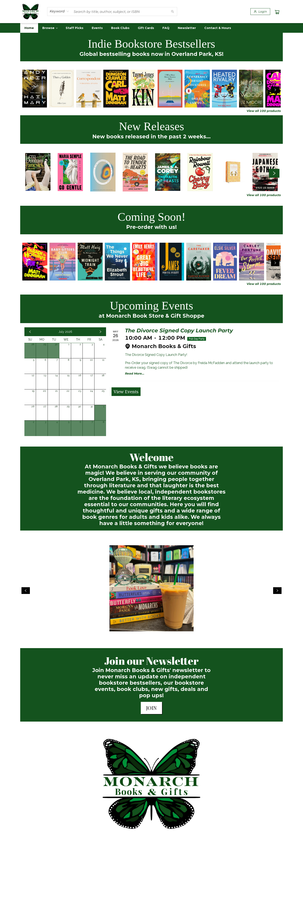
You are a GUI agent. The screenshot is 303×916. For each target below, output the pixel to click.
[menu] (151, 28)
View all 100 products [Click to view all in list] (264, 111)
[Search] (172, 11)
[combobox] (59, 11)
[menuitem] (29, 28)
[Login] (260, 11)
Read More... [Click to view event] (134, 373)
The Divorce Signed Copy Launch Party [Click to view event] (179, 330)
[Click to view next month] (100, 331)
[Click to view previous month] (30, 331)
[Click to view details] (34, 88)
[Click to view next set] (275, 89)
